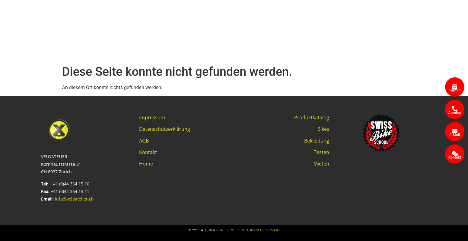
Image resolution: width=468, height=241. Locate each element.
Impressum (152, 117)
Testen (321, 152)
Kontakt (148, 152)
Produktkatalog (311, 117)
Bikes (323, 129)
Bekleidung (316, 140)
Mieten (321, 163)
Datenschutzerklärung (164, 129)
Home (146, 163)
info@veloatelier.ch (74, 199)
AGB (144, 140)
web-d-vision (267, 230)
